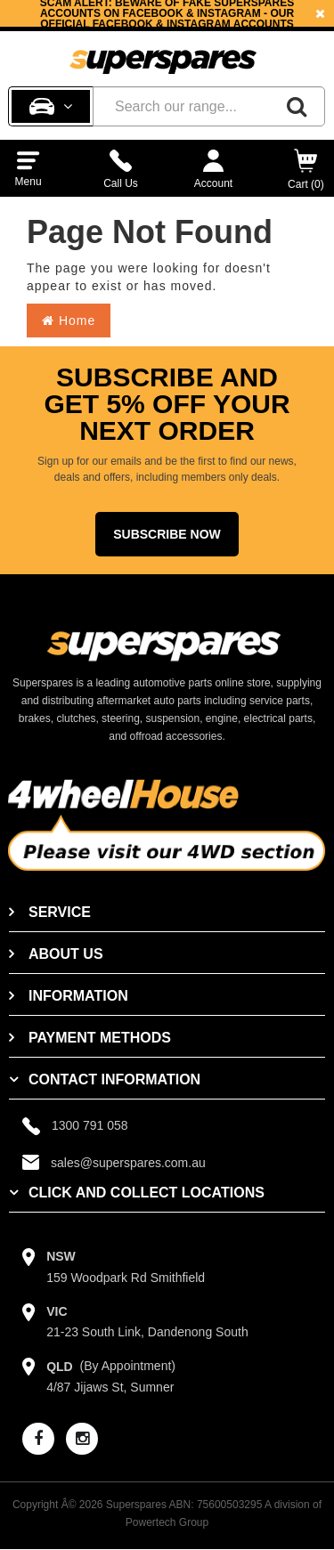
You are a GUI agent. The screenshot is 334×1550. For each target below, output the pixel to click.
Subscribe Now (167, 534)
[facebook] (38, 1439)
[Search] (296, 106)
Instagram (199, 24)
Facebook (123, 24)
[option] (167, 13)
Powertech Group (167, 1522)
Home (68, 320)
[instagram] (82, 1439)
